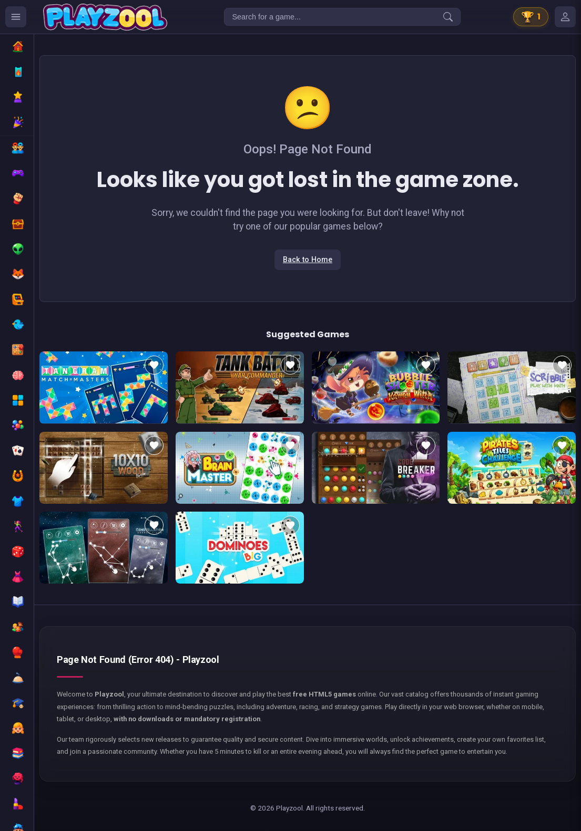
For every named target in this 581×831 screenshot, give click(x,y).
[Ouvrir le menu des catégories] (15, 16)
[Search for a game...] (342, 17)
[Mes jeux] (565, 16)
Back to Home (307, 259)
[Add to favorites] (154, 365)
